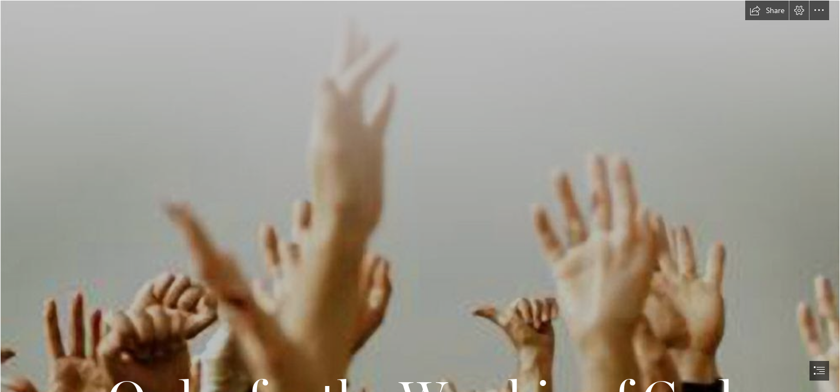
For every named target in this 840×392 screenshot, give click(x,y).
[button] (767, 10)
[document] (420, 196)
